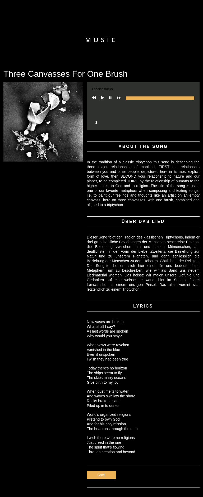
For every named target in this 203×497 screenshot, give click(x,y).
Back (101, 475)
